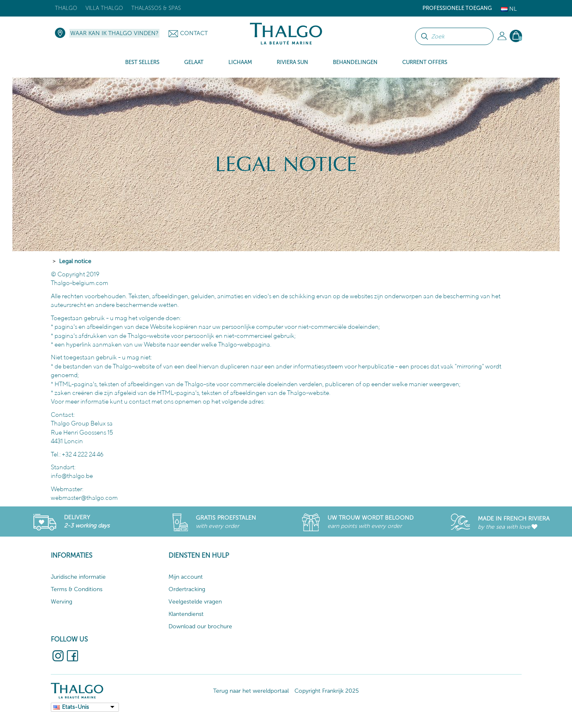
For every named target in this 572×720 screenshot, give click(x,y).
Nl (509, 8)
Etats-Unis (75, 706)
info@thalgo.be (72, 475)
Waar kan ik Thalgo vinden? (114, 33)
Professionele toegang (457, 8)
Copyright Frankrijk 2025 (326, 690)
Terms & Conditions (76, 589)
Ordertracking (187, 589)
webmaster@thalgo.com (84, 497)
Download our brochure (200, 626)
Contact (194, 33)
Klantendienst (186, 614)
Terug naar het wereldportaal (251, 690)
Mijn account (186, 576)
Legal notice (75, 261)
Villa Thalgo (104, 8)
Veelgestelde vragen (195, 601)
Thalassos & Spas (156, 8)
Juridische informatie (78, 576)
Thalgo (66, 8)
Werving (61, 601)
